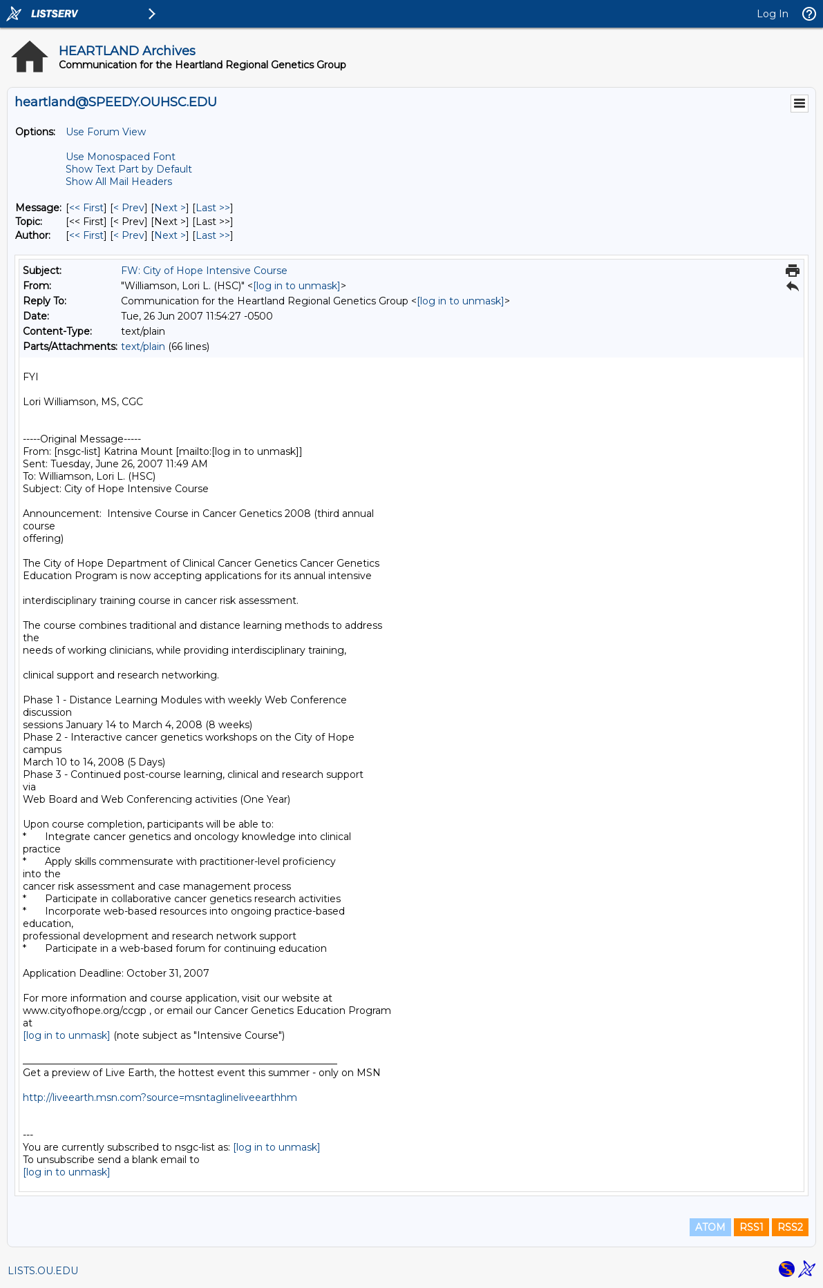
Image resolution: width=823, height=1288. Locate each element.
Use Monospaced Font (121, 156)
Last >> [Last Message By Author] (213, 235)
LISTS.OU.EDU (43, 1271)
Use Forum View (106, 132)
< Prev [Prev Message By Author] (128, 235)
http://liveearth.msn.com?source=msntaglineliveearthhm (160, 1097)
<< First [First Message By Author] (86, 235)
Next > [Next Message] (170, 208)
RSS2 (790, 1227)
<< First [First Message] (86, 208)
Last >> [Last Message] (213, 208)
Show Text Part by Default (129, 169)
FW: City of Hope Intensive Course (204, 270)
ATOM (710, 1227)
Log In (772, 14)
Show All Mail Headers (119, 181)
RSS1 (751, 1227)
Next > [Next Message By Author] (170, 235)
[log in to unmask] (297, 286)
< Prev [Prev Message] (128, 208)
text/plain (143, 346)
